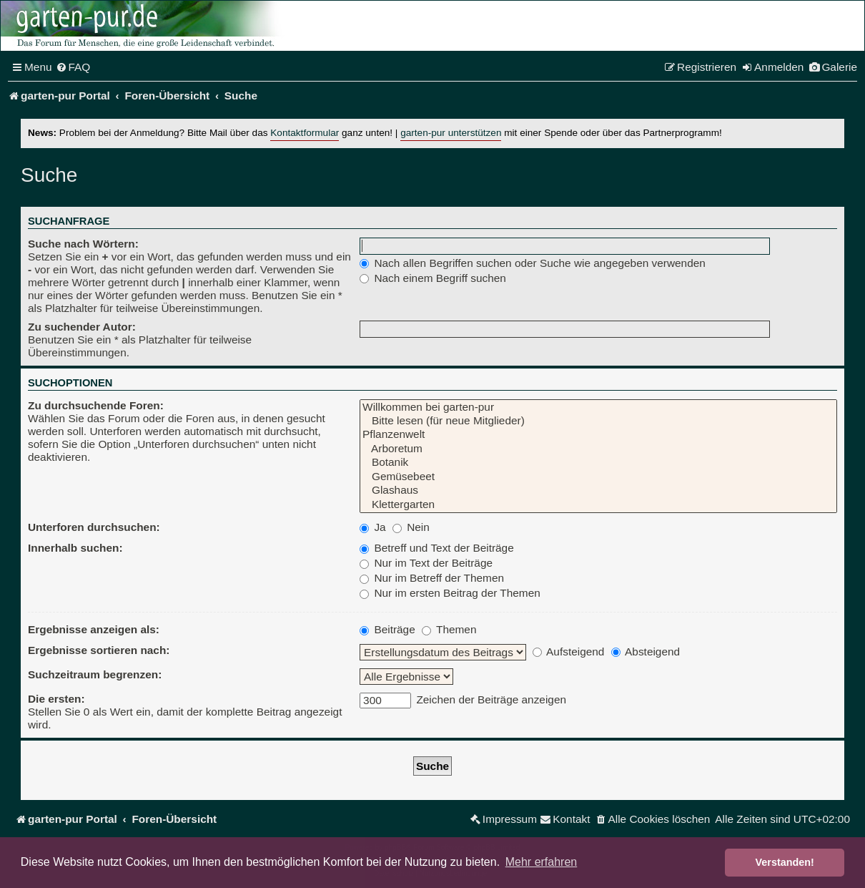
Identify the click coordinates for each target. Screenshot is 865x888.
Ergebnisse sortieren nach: (98, 650)
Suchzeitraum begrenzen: (95, 674)
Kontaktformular (304, 132)
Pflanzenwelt (598, 434)
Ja (373, 527)
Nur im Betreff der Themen (432, 578)
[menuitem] (73, 67)
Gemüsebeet (598, 477)
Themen (449, 629)
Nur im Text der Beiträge (426, 563)
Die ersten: (56, 699)
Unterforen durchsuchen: (94, 527)
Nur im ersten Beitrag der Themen (450, 593)
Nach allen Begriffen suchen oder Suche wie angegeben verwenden (533, 263)
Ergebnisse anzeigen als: (93, 629)
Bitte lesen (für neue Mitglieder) (598, 421)
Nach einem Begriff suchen (433, 278)
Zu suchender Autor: (82, 327)
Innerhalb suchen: (75, 548)
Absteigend (645, 651)
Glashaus (598, 490)
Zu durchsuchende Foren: (96, 405)
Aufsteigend (569, 651)
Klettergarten (598, 505)
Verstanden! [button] (785, 862)
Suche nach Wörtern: (83, 244)
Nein (411, 527)
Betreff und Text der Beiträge (437, 548)
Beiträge (387, 629)
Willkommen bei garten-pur (598, 407)
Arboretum (598, 449)
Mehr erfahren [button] (541, 862)
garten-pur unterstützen (450, 132)
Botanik (598, 462)
